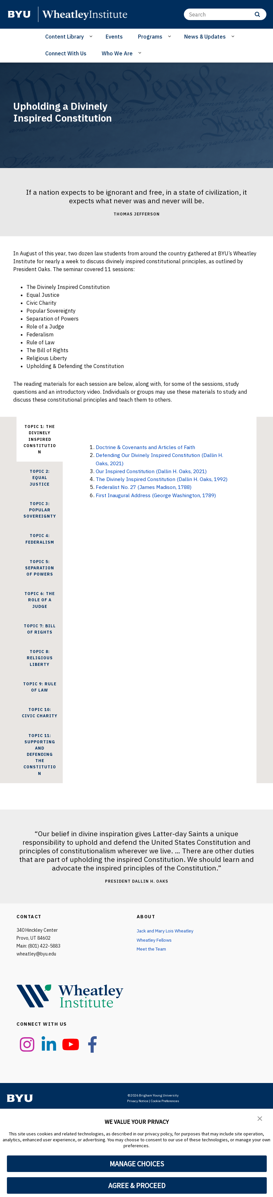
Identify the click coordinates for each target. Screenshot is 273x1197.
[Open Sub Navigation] (91, 36)
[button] (259, 1118)
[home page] (19, 14)
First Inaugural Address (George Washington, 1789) (158, 494)
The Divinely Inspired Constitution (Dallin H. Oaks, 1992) (165, 478)
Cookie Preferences (165, 1101)
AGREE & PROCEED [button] (136, 1185)
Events (114, 36)
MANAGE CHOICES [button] (137, 1163)
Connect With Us (65, 53)
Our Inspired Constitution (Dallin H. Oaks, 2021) (154, 471)
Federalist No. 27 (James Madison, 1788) (146, 486)
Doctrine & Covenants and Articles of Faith (147, 447)
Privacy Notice (137, 1101)
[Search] (225, 14)
